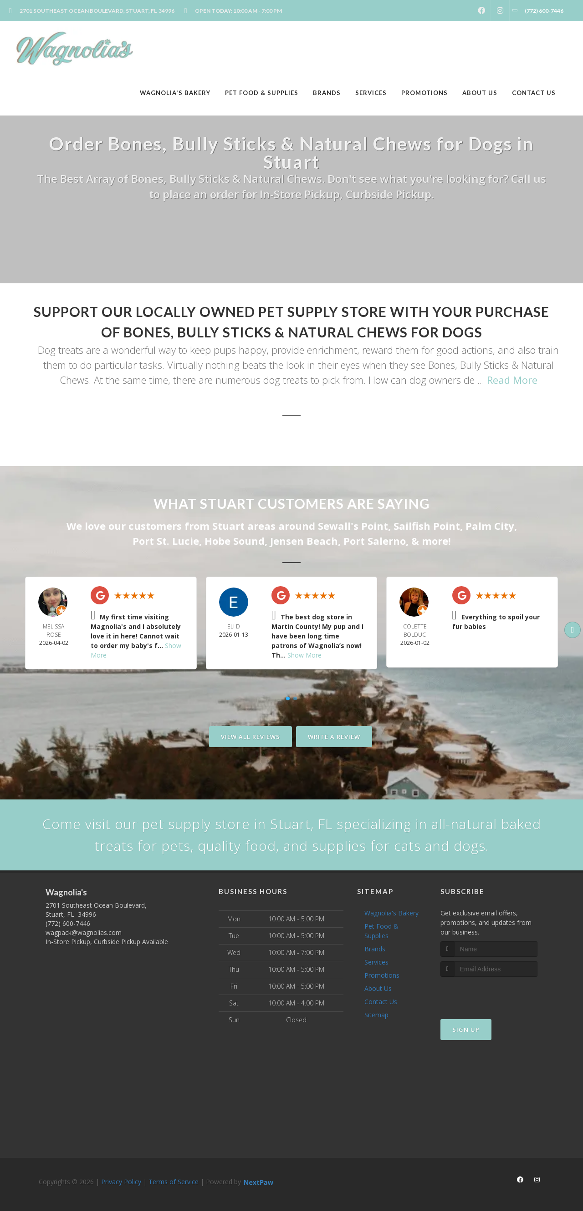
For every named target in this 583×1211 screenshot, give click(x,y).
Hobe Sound (235, 541)
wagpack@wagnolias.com (84, 932)
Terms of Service (173, 1181)
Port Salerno (374, 541)
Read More (512, 380)
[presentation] (488, 993)
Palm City (489, 526)
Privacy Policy (121, 1181)
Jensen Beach (304, 541)
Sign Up (466, 1029)
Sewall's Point (353, 526)
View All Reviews (250, 737)
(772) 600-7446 (68, 923)
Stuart (228, 526)
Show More (304, 655)
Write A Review (334, 737)
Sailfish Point (427, 526)
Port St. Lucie (166, 541)
